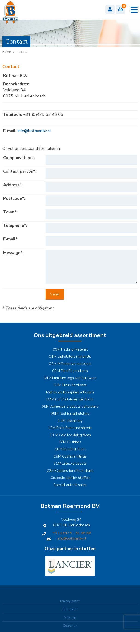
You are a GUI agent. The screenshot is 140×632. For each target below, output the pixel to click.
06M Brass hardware (70, 385)
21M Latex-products (70, 463)
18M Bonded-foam (70, 449)
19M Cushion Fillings (70, 456)
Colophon (70, 625)
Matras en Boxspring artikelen (70, 392)
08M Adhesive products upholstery (70, 406)
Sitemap (70, 617)
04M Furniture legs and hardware (70, 377)
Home (6, 52)
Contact (21, 52)
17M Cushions (70, 442)
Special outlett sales (70, 484)
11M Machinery (70, 420)
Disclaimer (70, 609)
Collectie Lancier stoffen (70, 477)
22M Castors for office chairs (70, 470)
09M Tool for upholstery (70, 413)
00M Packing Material (70, 349)
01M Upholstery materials (70, 356)
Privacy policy (70, 601)
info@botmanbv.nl (34, 131)
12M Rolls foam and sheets (70, 427)
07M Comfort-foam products (70, 399)
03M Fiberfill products (70, 370)
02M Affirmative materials (70, 363)
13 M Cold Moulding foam (70, 435)
